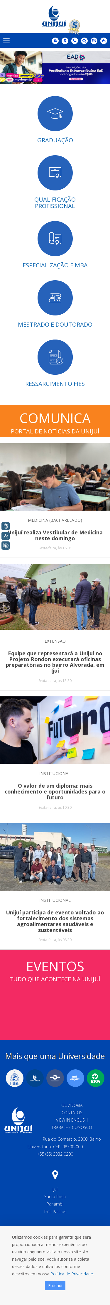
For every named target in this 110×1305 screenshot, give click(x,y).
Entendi (55, 1285)
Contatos (72, 1112)
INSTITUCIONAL (55, 773)
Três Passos (55, 1211)
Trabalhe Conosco (72, 1127)
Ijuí (55, 1189)
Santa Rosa (55, 1196)
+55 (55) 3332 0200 (55, 1154)
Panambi (55, 1204)
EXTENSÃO (55, 641)
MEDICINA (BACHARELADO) (55, 520)
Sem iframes (55, 1006)
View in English (72, 1120)
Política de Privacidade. (72, 1274)
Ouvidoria (71, 1105)
